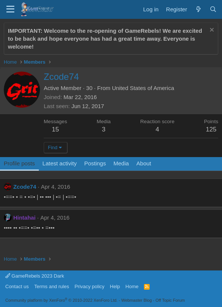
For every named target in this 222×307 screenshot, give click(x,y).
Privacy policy (89, 286)
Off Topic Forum (170, 300)
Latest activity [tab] (60, 163)
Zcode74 (24, 186)
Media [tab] (121, 163)
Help (115, 286)
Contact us (17, 286)
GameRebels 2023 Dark (34, 276)
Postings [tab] (95, 163)
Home (132, 286)
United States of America (143, 88)
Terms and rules (51, 286)
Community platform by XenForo (61, 300)
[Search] (213, 9)
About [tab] (143, 163)
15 (55, 129)
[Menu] (10, 9)
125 (211, 129)
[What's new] (198, 9)
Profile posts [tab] (19, 163)
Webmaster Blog (136, 300)
